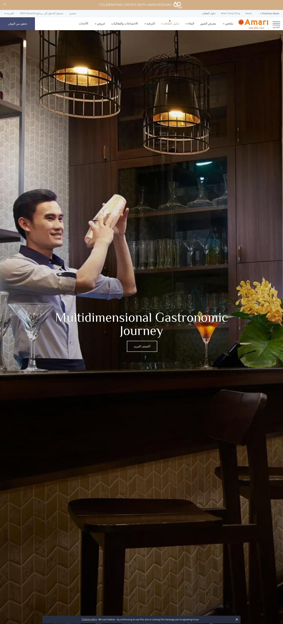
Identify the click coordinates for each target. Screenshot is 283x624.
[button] (269, 13)
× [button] (237, 619)
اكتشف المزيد (142, 346)
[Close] (4, 4)
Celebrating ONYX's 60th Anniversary (140, 5)
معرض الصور (208, 23)
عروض (101, 23)
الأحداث (83, 23)
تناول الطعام (171, 23)
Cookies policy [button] (89, 619)
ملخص (229, 23)
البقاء (191, 23)
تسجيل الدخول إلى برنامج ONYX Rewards (41, 13)
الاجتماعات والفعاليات (124, 23)
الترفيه (151, 23)
